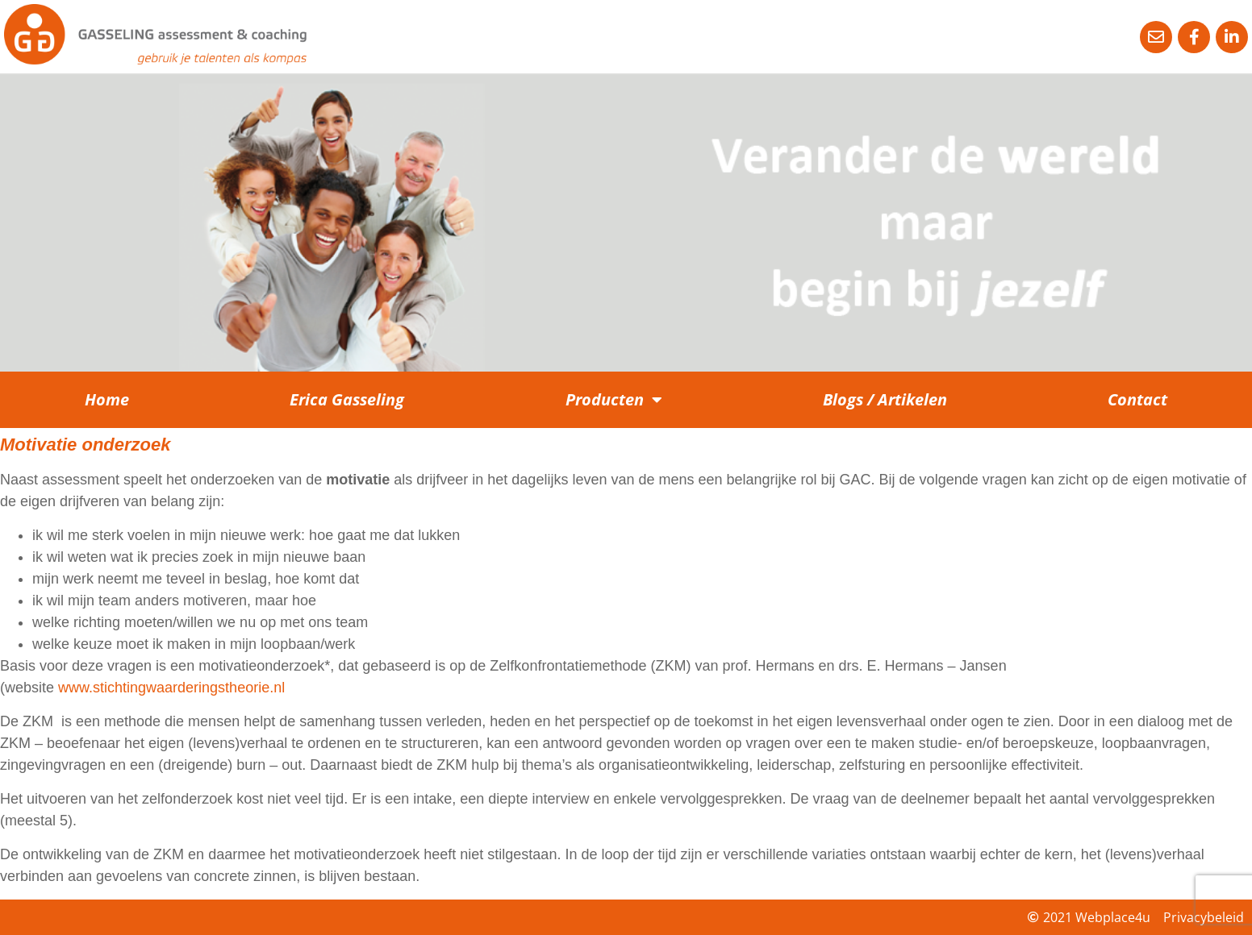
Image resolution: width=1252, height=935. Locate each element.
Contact (1137, 399)
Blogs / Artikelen (885, 399)
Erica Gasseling (347, 399)
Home (107, 399)
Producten (613, 400)
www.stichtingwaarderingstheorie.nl (171, 687)
